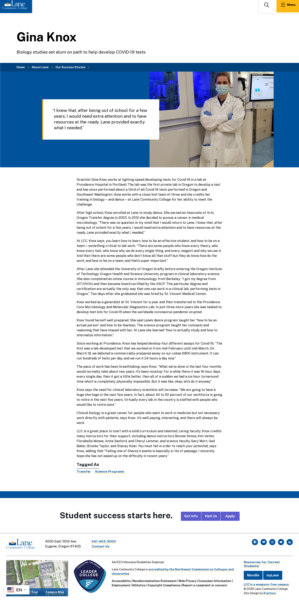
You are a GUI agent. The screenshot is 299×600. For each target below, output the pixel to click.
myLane (271, 574)
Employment (120, 584)
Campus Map (54, 591)
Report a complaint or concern (204, 584)
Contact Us (101, 546)
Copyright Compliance (163, 584)
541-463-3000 (104, 541)
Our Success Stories (70, 67)
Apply (230, 516)
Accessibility (120, 580)
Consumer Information (214, 580)
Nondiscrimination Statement (154, 580)
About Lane (40, 67)
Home (21, 67)
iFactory (268, 592)
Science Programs (110, 471)
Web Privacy (187, 580)
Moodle (252, 574)
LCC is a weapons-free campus (265, 583)
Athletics (138, 584)
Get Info (191, 516)
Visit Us (211, 516)
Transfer (84, 471)
